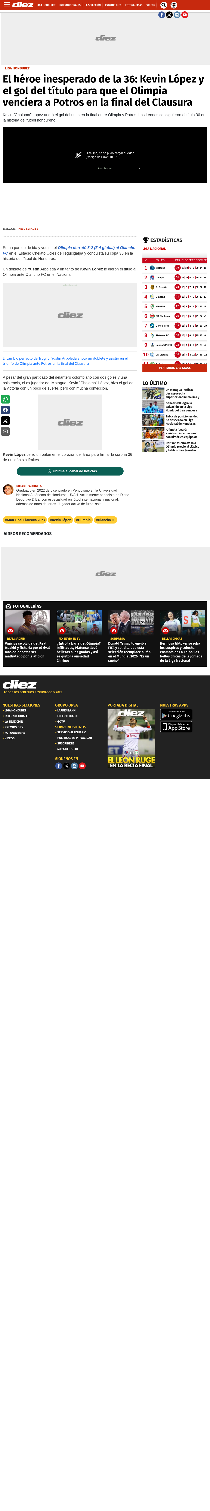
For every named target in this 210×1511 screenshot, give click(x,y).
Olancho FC (106, 520)
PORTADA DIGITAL (123, 705)
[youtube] (82, 765)
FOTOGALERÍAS (27, 606)
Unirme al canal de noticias (75, 471)
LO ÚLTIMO (154, 383)
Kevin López (61, 520)
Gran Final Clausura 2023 (26, 520)
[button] (5, 399)
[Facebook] (58, 765)
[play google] (184, 714)
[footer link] (105, 694)
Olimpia (84, 520)
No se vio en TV (69, 638)
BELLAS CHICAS (172, 638)
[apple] (184, 726)
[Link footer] (20, 684)
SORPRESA (117, 638)
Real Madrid (16, 638)
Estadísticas (166, 240)
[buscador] (163, 5)
